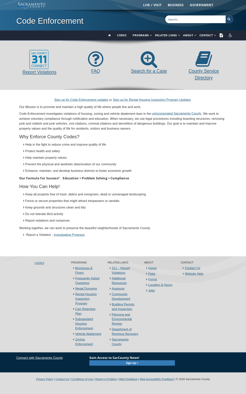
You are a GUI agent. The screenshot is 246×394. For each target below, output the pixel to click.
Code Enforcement (49, 20)
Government (201, 5)
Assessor (118, 288)
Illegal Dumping (86, 288)
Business (176, 5)
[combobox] (195, 19)
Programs (141, 35)
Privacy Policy (44, 379)
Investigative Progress (69, 234)
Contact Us (192, 268)
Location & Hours (160, 285)
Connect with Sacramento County (39, 357)
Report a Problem (106, 379)
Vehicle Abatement (88, 334)
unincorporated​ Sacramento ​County (176, 113)
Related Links (166, 35)
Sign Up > (132, 363)
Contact (206, 35)
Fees (151, 273)
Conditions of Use (82, 379)
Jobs (151, 290)
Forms (152, 279)
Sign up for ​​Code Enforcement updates (81, 99)
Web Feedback (128, 379)
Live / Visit (152, 5)
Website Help (194, 273)
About (188, 35)
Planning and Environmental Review (122, 319)
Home (152, 268)
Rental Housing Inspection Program (86, 299)
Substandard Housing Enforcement (84, 323)
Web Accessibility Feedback (157, 379)
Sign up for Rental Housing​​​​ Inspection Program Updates (152, 99)
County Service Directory (204, 70)
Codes (122, 35)
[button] (229, 19)
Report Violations (39, 62)
